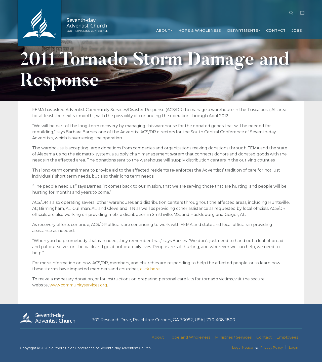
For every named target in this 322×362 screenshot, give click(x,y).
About (163, 30)
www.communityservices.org (78, 285)
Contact (276, 30)
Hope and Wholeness (189, 337)
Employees (287, 337)
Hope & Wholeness (199, 30)
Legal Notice (242, 347)
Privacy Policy (271, 347)
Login (293, 347)
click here (150, 269)
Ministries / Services (233, 337)
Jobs (297, 30)
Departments (242, 30)
